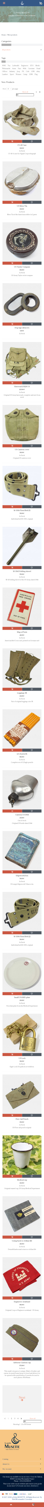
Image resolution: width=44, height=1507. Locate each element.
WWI (4, 66)
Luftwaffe (15, 66)
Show (4, 89)
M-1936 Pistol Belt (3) (22, 510)
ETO (32, 66)
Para (19, 68)
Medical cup (22, 1180)
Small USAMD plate (22, 997)
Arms (14, 68)
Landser (5, 74)
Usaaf (38, 68)
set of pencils (22, 754)
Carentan (31, 68)
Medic (38, 66)
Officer (4, 71)
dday (38, 71)
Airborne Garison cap (22, 1362)
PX (23, 71)
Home (3, 35)
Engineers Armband (22, 1302)
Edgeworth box (22, 876)
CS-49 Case (22, 145)
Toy (9, 66)
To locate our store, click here (27, 1486)
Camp (25, 74)
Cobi (27, 71)
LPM (33, 71)
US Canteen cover (22, 449)
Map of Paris (22, 632)
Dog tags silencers (22, 328)
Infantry (12, 71)
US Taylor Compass (22, 267)
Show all (25, 92)
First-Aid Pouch (22, 1119)
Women (18, 74)
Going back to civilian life (22, 1241)
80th (24, 68)
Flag (36, 74)
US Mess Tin (22, 206)
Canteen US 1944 (22, 815)
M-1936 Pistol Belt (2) (22, 936)
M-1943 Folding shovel (22, 571)
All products (6, 50)
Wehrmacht (6, 68)
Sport (12, 74)
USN (31, 74)
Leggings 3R (22, 693)
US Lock (22, 1058)
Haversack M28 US (22, 386)
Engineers (24, 66)
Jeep (18, 71)
